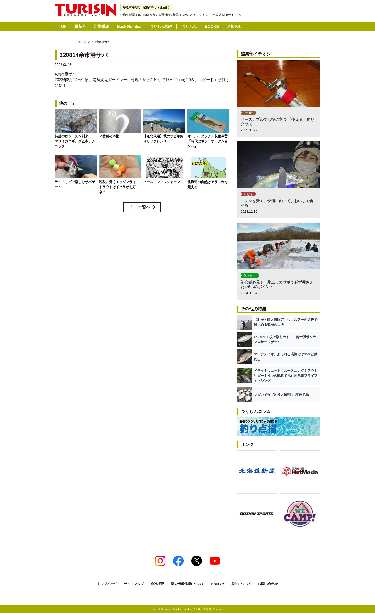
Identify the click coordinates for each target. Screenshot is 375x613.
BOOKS (212, 26)
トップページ (107, 584)
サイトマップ (134, 584)
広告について (241, 584)
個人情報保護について (187, 584)
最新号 (80, 26)
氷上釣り (250, 276)
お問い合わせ (268, 584)
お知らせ (234, 26)
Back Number (129, 26)
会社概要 (157, 584)
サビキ (248, 194)
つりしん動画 (161, 26)
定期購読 (101, 26)
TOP (63, 26)
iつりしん (189, 26)
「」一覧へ (139, 207)
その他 (248, 113)
